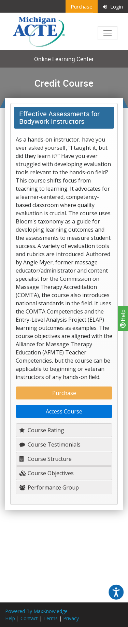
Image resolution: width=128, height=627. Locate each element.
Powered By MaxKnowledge (36, 611)
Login (113, 6)
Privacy (71, 618)
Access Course (64, 411)
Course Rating (41, 430)
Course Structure (45, 459)
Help (123, 318)
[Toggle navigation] (107, 33)
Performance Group (49, 487)
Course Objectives (46, 473)
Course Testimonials (50, 444)
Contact (29, 618)
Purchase (82, 6)
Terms (50, 618)
